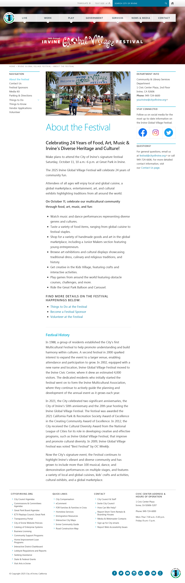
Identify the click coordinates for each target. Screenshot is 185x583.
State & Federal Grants (25, 559)
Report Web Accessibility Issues (112, 526)
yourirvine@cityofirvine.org (152, 99)
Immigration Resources (67, 515)
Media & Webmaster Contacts (111, 518)
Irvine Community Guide (67, 524)
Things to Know (17, 104)
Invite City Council (106, 503)
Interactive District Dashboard (28, 546)
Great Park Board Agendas (26, 510)
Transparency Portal (23, 518)
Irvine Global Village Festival (34, 66)
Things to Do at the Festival (68, 306)
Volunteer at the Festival (66, 317)
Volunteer (14, 112)
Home (12, 66)
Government (94, 18)
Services (117, 18)
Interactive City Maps (66, 520)
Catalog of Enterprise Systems (28, 526)
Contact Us (15, 83)
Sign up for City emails (108, 522)
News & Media (141, 18)
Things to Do (16, 99)
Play (71, 18)
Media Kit (14, 91)
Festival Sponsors (18, 87)
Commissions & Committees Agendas (27, 505)
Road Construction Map (67, 528)
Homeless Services (65, 511)
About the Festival (19, 79)
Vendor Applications (20, 108)
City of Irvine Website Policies (28, 522)
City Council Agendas (24, 499)
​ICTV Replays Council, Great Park (29, 514)
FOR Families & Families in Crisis (71, 507)
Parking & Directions (20, 95)
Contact (164, 18)
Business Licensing (23, 531)
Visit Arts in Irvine (22, 563)
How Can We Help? (106, 507)
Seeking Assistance (23, 554)
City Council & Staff (106, 499)
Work (48, 18)
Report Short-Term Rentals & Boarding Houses (111, 513)
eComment (61, 503)
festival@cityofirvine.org (153, 155)
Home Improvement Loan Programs (26, 541)
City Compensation (65, 499)
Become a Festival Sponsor (68, 311)
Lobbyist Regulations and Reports (30, 550)
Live (24, 18)
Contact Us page (150, 167)
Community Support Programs (28, 535)
